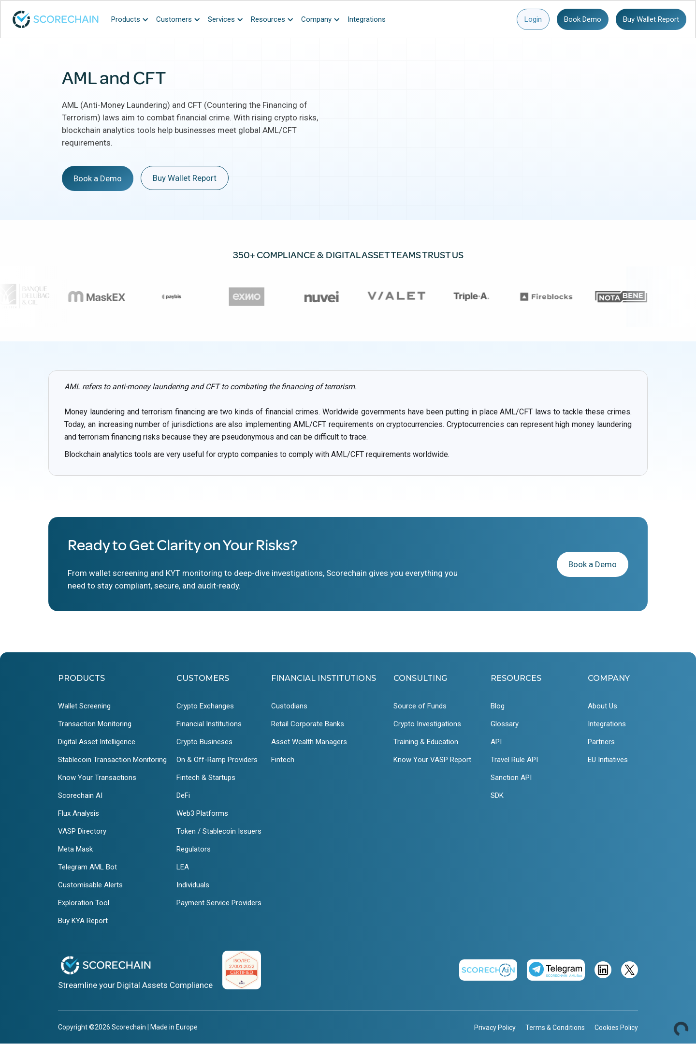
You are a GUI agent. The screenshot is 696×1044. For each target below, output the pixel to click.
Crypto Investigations (427, 724)
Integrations (607, 724)
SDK (497, 795)
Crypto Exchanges (205, 706)
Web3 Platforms (202, 813)
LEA (182, 867)
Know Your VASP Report (432, 759)
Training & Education (425, 741)
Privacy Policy (495, 1027)
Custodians (289, 706)
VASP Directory (82, 831)
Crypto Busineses (204, 741)
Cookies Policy (616, 1027)
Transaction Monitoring (94, 724)
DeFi (183, 795)
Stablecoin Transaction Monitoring (112, 759)
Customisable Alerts (90, 885)
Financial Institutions (209, 724)
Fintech (282, 759)
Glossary (505, 724)
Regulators (193, 849)
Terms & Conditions (555, 1027)
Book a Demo (97, 178)
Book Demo (582, 19)
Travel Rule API (514, 759)
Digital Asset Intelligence (96, 741)
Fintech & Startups (205, 777)
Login (533, 19)
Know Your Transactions (97, 777)
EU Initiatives (608, 759)
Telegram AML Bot (87, 867)
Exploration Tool (83, 902)
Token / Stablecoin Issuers (218, 831)
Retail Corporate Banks (307, 724)
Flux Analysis (78, 813)
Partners (601, 741)
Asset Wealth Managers (309, 741)
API (496, 741)
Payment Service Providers (218, 902)
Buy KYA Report (83, 920)
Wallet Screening (84, 706)
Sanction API (511, 777)
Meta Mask (75, 849)
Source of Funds (420, 706)
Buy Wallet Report (651, 19)
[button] (132, 19)
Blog (498, 706)
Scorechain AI (80, 795)
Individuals (192, 885)
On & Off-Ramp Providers (217, 759)
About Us (602, 706)
